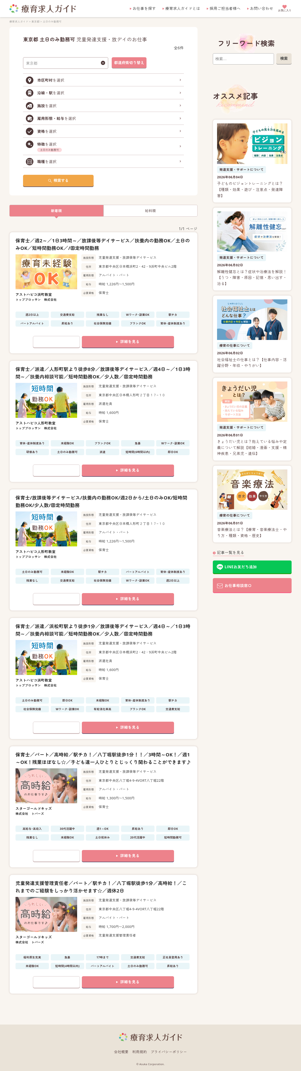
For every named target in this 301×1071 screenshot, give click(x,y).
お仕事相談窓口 (238, 585)
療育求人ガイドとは (182, 8)
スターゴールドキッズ (34, 808)
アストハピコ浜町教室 (34, 294)
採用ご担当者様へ (225, 8)
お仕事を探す (144, 8)
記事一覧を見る (230, 552)
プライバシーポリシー (169, 1051)
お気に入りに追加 (56, 342)
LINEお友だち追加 (241, 566)
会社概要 (121, 1051)
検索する (61, 180)
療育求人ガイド (18, 21)
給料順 (150, 210)
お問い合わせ (261, 8)
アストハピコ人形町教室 (35, 423)
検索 (284, 58)
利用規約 (139, 1051)
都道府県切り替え (129, 62)
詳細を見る (129, 341)
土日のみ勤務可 (52, 21)
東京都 (36, 21)
